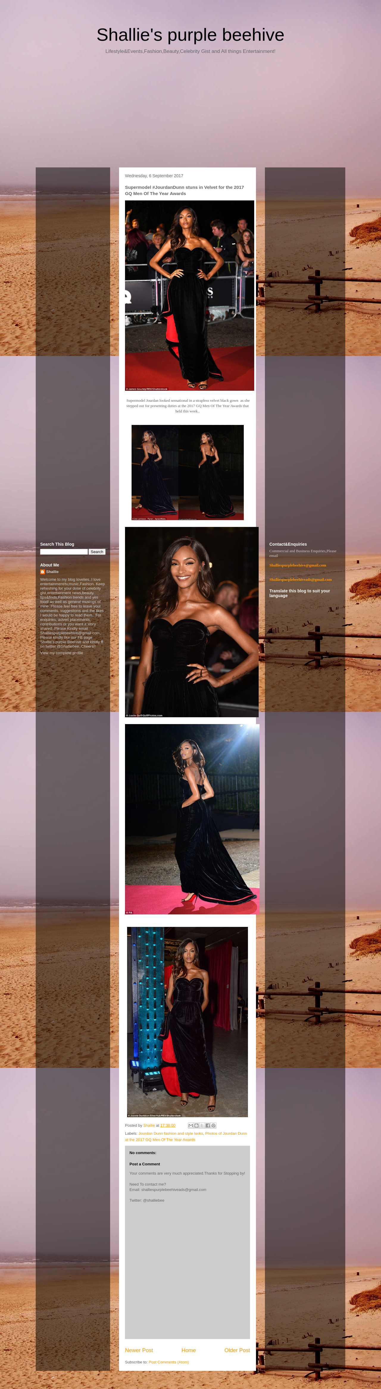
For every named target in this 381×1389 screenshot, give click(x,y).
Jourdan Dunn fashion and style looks (171, 1133)
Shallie (52, 571)
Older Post (237, 1350)
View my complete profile (61, 653)
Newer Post (139, 1350)
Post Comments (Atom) (169, 1362)
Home (189, 1350)
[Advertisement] (190, 113)
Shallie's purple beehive (190, 35)
